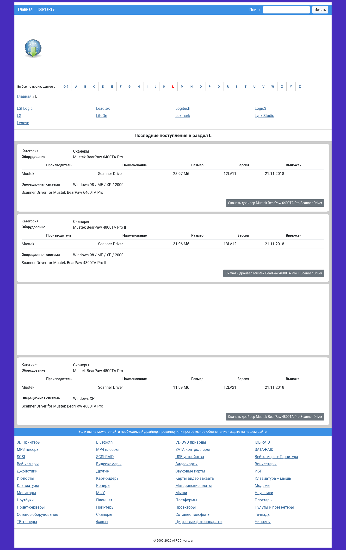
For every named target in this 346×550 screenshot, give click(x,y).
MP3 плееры (28, 449)
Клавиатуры (28, 485)
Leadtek (103, 108)
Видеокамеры (109, 464)
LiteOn (101, 115)
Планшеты (105, 500)
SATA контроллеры (192, 449)
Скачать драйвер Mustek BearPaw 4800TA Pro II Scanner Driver (273, 273)
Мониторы (26, 493)
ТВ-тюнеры (27, 521)
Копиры (103, 485)
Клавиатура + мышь (273, 478)
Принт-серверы (31, 507)
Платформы (186, 500)
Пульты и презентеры (274, 507)
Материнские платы (193, 485)
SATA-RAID (264, 449)
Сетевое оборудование (37, 514)
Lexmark (182, 115)
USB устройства (189, 456)
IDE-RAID (262, 442)
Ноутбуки (25, 500)
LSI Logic (24, 108)
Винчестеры (266, 464)
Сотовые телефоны (192, 514)
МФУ (100, 493)
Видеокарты (186, 464)
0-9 (65, 86)
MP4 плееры (107, 449)
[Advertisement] (189, 48)
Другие (102, 471)
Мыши (181, 493)
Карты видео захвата (194, 478)
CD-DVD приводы (190, 442)
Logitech (182, 108)
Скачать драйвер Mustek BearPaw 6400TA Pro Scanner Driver (275, 203)
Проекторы (185, 507)
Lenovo (23, 123)
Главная (25, 9)
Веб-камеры (28, 464)
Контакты (46, 9)
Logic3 (260, 108)
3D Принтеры (29, 442)
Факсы (102, 521)
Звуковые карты (190, 471)
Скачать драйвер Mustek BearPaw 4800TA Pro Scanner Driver (275, 417)
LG (19, 115)
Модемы (262, 485)
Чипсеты (263, 521)
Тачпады (263, 514)
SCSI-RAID (105, 456)
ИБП (259, 471)
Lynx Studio (264, 115)
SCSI (21, 456)
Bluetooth (104, 442)
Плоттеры (263, 500)
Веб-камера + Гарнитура (276, 456)
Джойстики (27, 471)
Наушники (264, 493)
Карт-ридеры (107, 478)
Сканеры (104, 514)
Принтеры (105, 507)
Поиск (254, 9)
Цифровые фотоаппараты (198, 521)
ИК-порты (25, 478)
